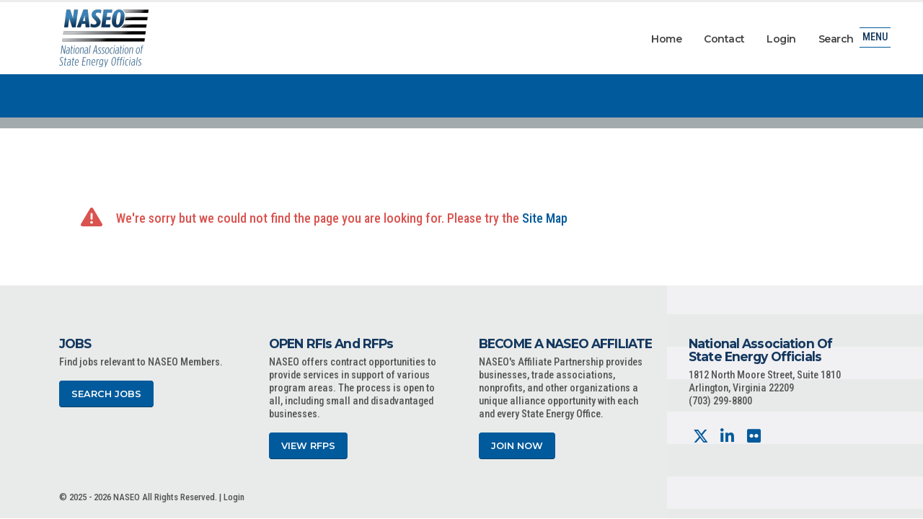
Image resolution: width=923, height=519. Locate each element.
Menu (875, 39)
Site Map (545, 218)
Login (781, 38)
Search (836, 38)
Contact (724, 38)
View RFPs (308, 445)
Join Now (517, 445)
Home (666, 38)
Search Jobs (106, 394)
